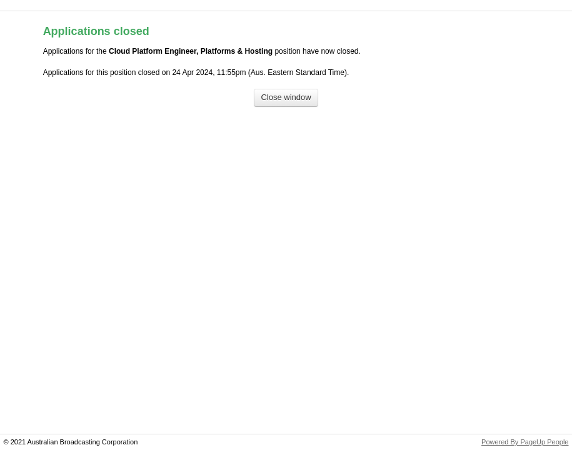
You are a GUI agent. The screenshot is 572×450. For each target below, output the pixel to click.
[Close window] (286, 98)
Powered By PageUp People (524, 442)
